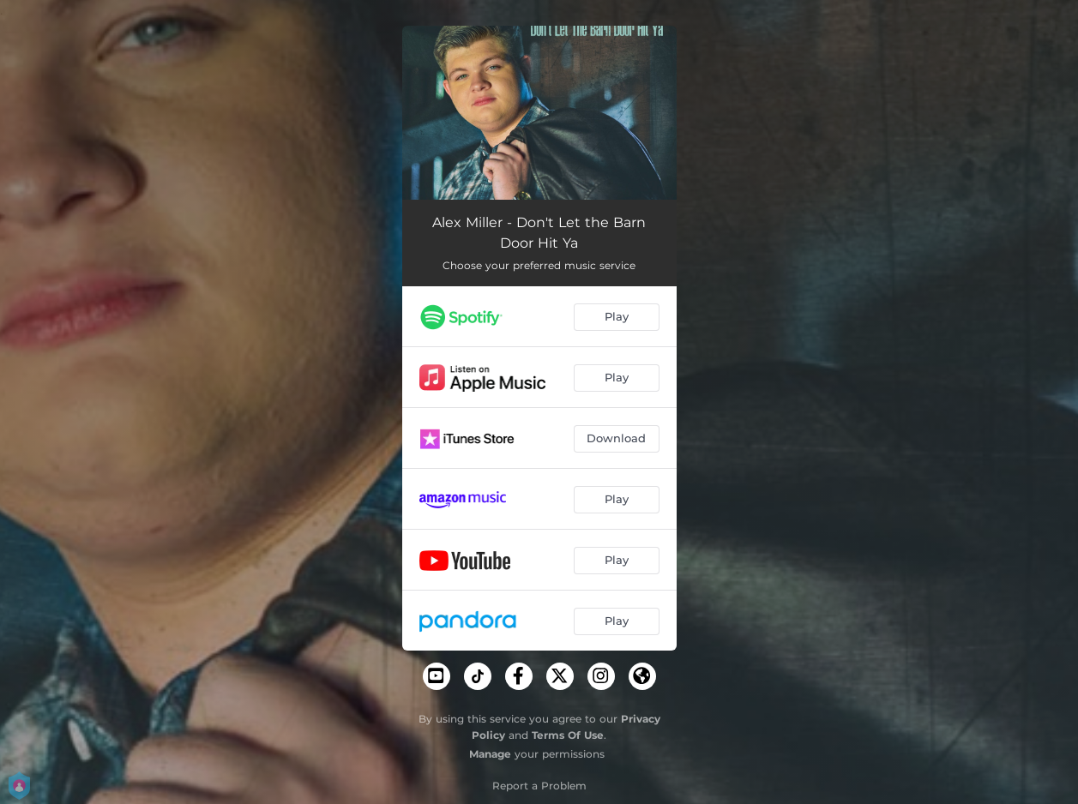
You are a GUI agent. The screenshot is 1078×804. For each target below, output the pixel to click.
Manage (490, 753)
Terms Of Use (568, 735)
